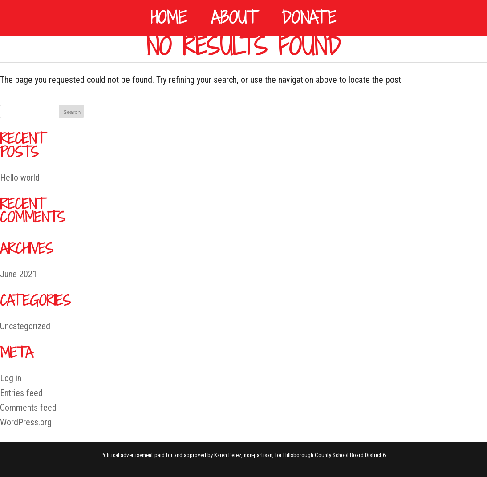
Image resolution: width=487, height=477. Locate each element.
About (234, 18)
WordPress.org (26, 422)
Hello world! (21, 177)
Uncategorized (25, 326)
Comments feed (28, 407)
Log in (10, 378)
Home (168, 18)
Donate (308, 18)
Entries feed (21, 393)
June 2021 (18, 274)
